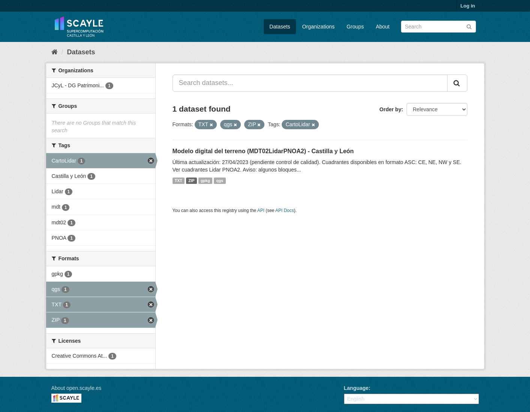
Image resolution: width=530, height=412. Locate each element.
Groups (355, 27)
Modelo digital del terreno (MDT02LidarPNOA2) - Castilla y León (263, 151)
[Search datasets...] (310, 83)
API (260, 210)
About (383, 27)
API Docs (284, 210)
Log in (468, 6)
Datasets (279, 27)
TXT (178, 180)
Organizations (318, 27)
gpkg (205, 180)
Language (356, 388)
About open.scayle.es (76, 388)
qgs (220, 180)
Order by (390, 109)
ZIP (191, 180)
